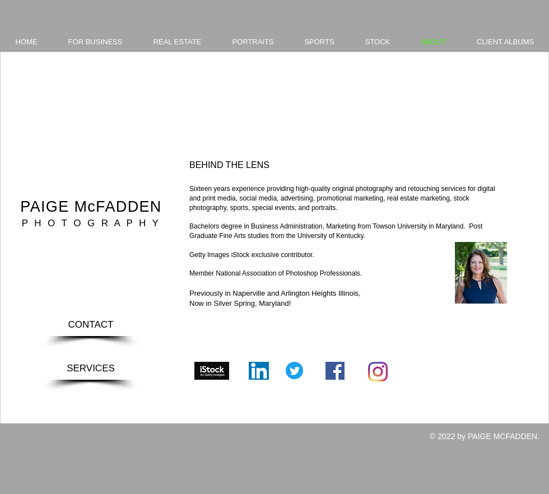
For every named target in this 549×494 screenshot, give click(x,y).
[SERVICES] (91, 368)
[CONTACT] (91, 325)
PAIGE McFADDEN (90, 206)
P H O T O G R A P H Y (91, 223)
